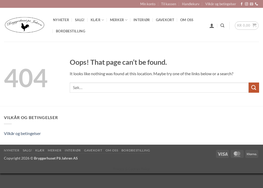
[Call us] (256, 4)
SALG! (80, 20)
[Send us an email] (251, 4)
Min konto (147, 4)
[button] (211, 25)
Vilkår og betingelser (220, 4)
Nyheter (61, 20)
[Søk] (222, 26)
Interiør (141, 20)
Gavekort (165, 20)
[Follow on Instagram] (246, 4)
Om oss (187, 20)
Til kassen (168, 4)
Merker (119, 19)
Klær (97, 19)
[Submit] (254, 88)
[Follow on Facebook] (241, 4)
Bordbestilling (70, 31)
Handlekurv (191, 4)
